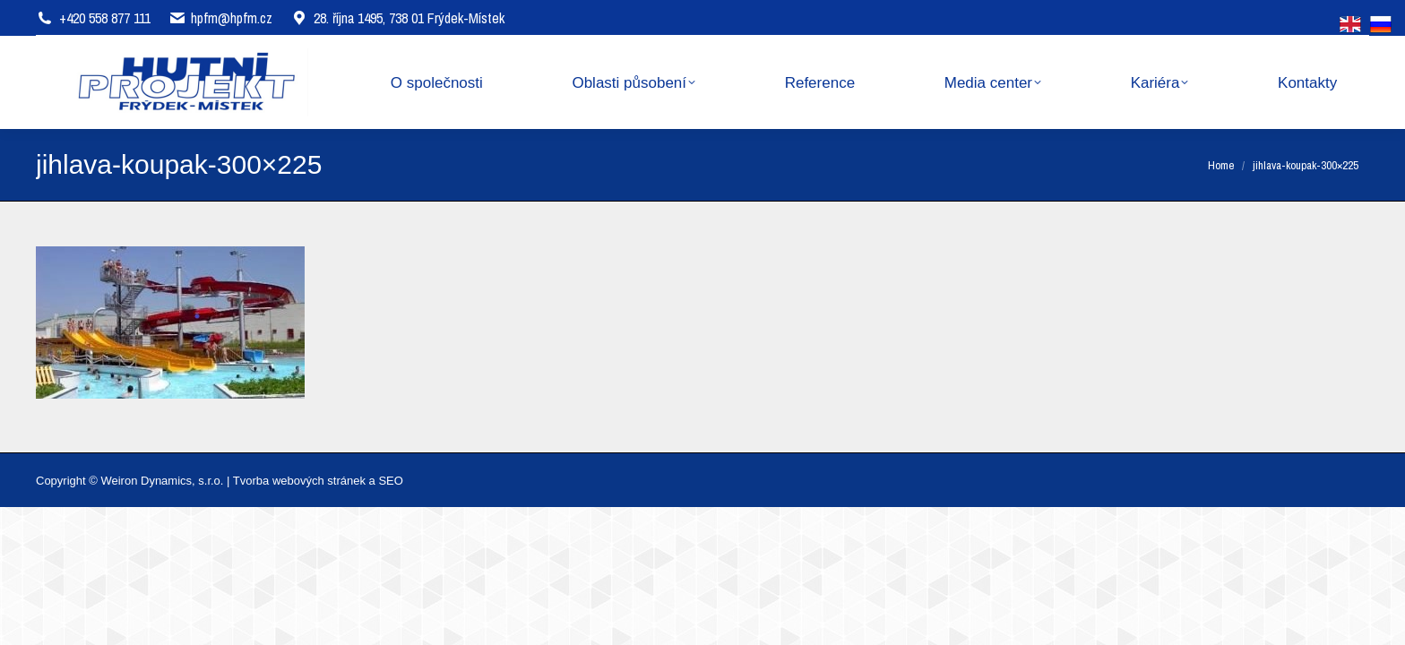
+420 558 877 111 (105, 18)
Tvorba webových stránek (299, 480)
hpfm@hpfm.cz (231, 18)
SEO (390, 480)
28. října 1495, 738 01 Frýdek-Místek (397, 18)
